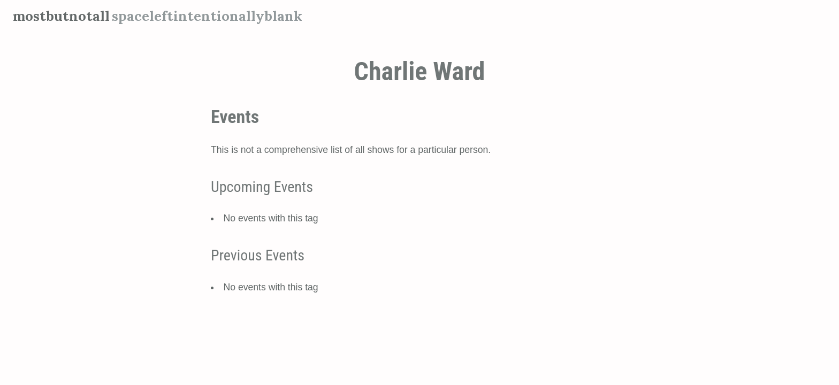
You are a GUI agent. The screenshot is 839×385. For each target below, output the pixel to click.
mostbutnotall (61, 16)
